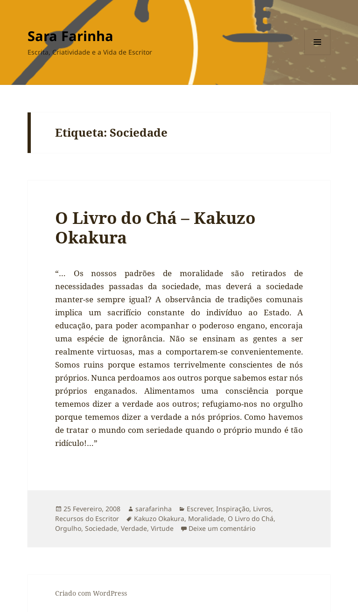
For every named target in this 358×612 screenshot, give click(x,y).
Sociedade (101, 528)
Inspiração (232, 508)
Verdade (134, 528)
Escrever (199, 508)
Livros (262, 508)
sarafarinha (153, 508)
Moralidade (206, 518)
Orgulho (68, 528)
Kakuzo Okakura (159, 518)
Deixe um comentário (222, 528)
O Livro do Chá (251, 518)
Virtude (162, 528)
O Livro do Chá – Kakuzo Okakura (155, 227)
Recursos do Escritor (87, 518)
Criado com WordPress (91, 593)
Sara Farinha (70, 36)
